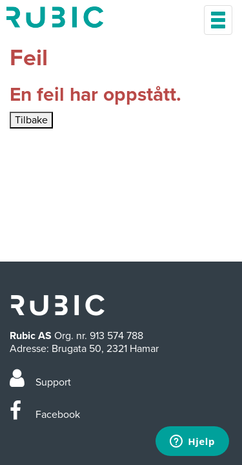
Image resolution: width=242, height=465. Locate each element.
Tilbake (31, 120)
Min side (54, 17)
